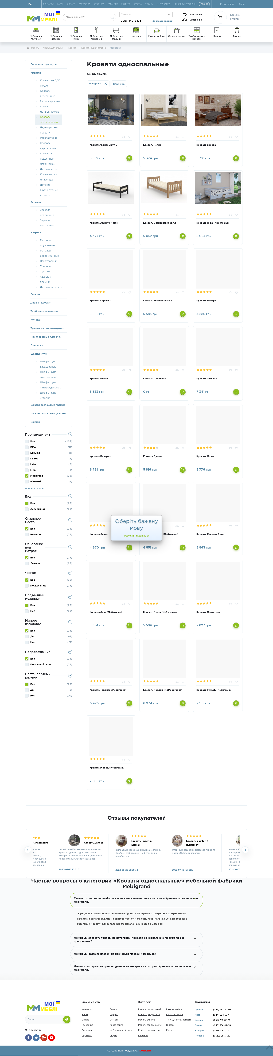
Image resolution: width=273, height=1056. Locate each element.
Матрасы (35, 232)
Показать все (34, 488)
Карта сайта (116, 1025)
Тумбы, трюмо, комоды (178, 1020)
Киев (197, 1015)
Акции (113, 1036)
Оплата (85, 1020)
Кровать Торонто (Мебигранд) (108, 690)
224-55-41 (221, 1015)
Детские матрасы (51, 287)
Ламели (35, 563)
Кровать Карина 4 (100, 301)
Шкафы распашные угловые (48, 413)
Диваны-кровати (40, 302)
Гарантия (87, 1036)
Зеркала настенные (46, 223)
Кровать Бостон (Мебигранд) (160, 534)
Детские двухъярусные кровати (49, 190)
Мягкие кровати (50, 101)
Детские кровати (50, 169)
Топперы (45, 266)
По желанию (38, 585)
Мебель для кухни (147, 1020)
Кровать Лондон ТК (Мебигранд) (162, 690)
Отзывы (114, 1020)
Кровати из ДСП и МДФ (50, 83)
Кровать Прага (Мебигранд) (160, 612)
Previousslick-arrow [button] (27, 849)
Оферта (114, 1015)
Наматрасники (49, 261)
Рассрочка (87, 1025)
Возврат (114, 1009)
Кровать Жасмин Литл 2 (157, 301)
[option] (136, 853)
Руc (30, 4)
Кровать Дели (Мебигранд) (106, 612)
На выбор (36, 534)
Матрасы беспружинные (49, 253)
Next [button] (245, 849)
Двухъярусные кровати (49, 130)
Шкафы (170, 1025)
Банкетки (36, 294)
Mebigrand (36, 475)
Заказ (85, 1015)
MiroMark (36, 481)
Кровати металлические (49, 109)
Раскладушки (48, 138)
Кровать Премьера (154, 379)
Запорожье (201, 1030)
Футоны (45, 272)
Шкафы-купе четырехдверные (50, 385)
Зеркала (35, 202)
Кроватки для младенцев (48, 177)
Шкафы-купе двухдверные (48, 364)
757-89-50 (222, 1009)
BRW (33, 447)
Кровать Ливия (99, 534)
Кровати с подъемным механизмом (47, 159)
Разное (170, 1030)
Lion (33, 470)
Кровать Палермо (100, 457)
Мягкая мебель (174, 1009)
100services (145, 1051)
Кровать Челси (152, 145)
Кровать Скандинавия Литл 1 (160, 223)
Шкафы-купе (38, 353)
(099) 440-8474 (130, 21)
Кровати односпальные (49, 119)
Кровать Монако (206, 457)
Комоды (35, 319)
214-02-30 (221, 1030)
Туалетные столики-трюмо (47, 328)
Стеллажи (36, 345)
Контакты (87, 1009)
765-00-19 (222, 1020)
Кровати (35, 72)
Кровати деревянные (47, 93)
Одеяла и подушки (46, 279)
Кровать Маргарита (36, 843)
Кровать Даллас (152, 457)
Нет (32, 611)
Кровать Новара (206, 301)
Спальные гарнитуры (43, 64)
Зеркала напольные (47, 212)
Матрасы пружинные (47, 243)
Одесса (199, 1009)
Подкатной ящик (40, 664)
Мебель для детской (149, 1015)
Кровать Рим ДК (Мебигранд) (214, 690)
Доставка (87, 1030)
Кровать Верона (206, 145)
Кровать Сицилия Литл (210, 534)
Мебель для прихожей (150, 1025)
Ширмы (35, 422)
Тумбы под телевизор (44, 311)
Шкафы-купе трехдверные (48, 374)
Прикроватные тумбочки (45, 336)
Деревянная (37, 509)
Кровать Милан (99, 379)
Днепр (198, 1025)
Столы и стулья (174, 1015)
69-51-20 (221, 1036)
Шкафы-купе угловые (48, 395)
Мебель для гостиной (149, 1009)
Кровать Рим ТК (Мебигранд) (107, 768)
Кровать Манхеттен (208, 612)
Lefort (34, 464)
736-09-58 (222, 1025)
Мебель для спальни (149, 1030)
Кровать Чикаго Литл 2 (103, 145)
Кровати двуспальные (48, 145)
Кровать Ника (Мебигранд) (212, 223)
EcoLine (35, 452)
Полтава (199, 1036)
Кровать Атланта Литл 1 (104, 223)
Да (32, 636)
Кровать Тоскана (206, 379)
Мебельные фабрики (121, 1030)
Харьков (199, 1020)
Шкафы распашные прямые (47, 405)
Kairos (34, 458)
